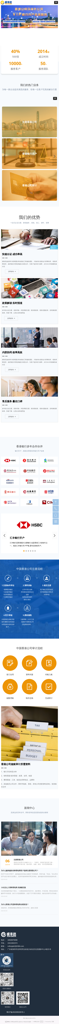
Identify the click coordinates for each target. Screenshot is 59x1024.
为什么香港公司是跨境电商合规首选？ (15, 904)
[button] (56, 2)
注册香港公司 (18, 860)
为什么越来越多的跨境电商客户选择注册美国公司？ (19, 870)
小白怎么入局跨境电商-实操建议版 (13, 887)
